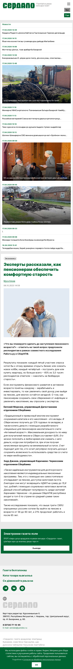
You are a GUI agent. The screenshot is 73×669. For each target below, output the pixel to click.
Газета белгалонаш (15, 570)
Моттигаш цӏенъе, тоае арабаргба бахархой (22, 50)
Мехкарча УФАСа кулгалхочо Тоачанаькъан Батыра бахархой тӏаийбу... (34, 110)
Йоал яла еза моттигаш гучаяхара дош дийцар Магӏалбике (28, 41)
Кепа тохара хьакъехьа (17, 575)
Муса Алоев (9, 281)
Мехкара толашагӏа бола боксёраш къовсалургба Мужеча (28, 240)
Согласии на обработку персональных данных (42, 659)
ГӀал (67, 15)
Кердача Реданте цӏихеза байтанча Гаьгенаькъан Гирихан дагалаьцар (33, 33)
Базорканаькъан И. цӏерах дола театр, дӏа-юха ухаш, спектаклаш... (32, 58)
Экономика (10, 258)
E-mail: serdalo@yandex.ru (15, 628)
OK (36, 664)
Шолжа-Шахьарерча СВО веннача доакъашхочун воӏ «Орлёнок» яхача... (34, 135)
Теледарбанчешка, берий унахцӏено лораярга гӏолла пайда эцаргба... (33, 248)
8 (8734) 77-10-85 (11, 625)
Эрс (67, 10)
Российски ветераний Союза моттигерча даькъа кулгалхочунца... (31, 118)
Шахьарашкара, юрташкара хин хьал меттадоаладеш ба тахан (31, 100)
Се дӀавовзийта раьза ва (18, 580)
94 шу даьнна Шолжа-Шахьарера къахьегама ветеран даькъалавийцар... (36, 178)
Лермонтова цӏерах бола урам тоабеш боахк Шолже (27, 222)
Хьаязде (36, 548)
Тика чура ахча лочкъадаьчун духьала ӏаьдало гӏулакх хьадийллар (31, 127)
